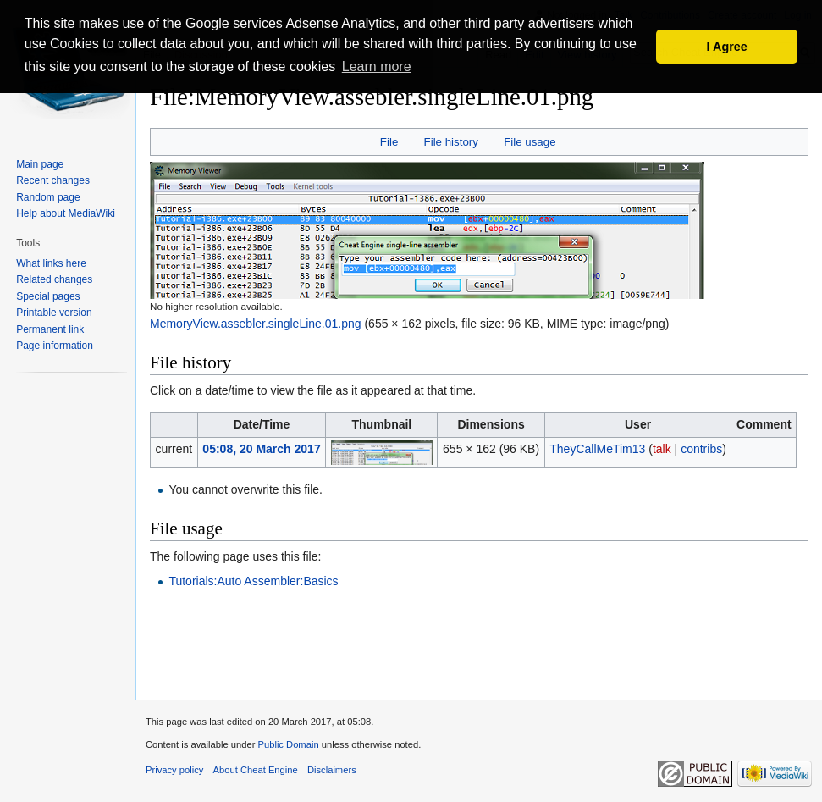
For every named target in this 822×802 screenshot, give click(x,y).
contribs (701, 449)
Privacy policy (174, 770)
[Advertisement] (479, 655)
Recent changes (53, 180)
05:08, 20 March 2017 (261, 449)
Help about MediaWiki (65, 213)
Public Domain (287, 744)
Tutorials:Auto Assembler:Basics (253, 581)
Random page (48, 197)
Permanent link (50, 329)
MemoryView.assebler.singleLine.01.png (255, 323)
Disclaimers (331, 770)
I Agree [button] (727, 46)
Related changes (54, 279)
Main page (39, 164)
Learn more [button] (376, 66)
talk (662, 449)
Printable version (53, 312)
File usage (529, 142)
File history (451, 142)
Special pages (48, 296)
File (389, 142)
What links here (51, 263)
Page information (54, 345)
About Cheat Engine (255, 770)
